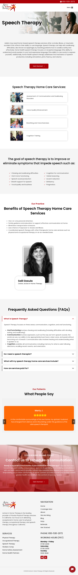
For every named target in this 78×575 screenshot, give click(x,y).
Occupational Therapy (10, 541)
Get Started (45, 527)
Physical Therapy (8, 538)
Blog (42, 518)
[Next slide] (73, 429)
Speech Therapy (8, 544)
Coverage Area (46, 509)
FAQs (42, 521)
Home (43, 506)
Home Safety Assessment (12, 550)
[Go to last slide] (4, 429)
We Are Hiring (45, 515)
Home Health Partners (10, 553)
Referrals (44, 524)
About (43, 512)
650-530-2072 (55, 533)
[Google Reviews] (45, 557)
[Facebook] (42, 557)
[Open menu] (70, 7)
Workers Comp (8, 547)
